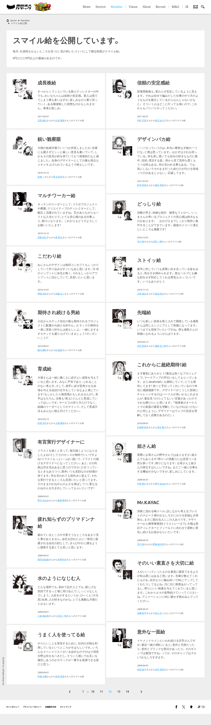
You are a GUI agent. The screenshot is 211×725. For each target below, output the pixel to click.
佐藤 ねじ (159, 291)
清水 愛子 (161, 372)
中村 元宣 (42, 117)
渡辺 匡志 (59, 291)
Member (25, 20)
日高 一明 (62, 653)
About (147, 6)
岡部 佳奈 (141, 291)
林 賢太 (158, 234)
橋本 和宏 (59, 182)
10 (92, 702)
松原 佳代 (141, 445)
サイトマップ (65, 718)
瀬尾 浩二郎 (61, 399)
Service (101, 6)
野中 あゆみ (43, 477)
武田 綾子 (141, 627)
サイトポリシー (12, 718)
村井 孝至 (42, 182)
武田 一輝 (57, 239)
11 (101, 702)
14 (127, 702)
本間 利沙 (62, 596)
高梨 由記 (141, 234)
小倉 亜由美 (43, 653)
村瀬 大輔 (141, 687)
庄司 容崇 (42, 399)
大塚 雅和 (159, 445)
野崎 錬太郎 (58, 537)
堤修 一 (140, 174)
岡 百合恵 (157, 174)
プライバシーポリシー (32, 718)
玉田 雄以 (42, 291)
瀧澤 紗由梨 (43, 596)
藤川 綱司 (42, 347)
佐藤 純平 (141, 570)
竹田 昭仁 (141, 502)
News (87, 6)
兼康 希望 (62, 477)
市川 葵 (41, 239)
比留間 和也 (142, 372)
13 (118, 702)
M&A (175, 6)
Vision (133, 6)
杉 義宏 (58, 347)
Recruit (161, 6)
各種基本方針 (50, 718)
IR (186, 6)
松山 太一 (159, 570)
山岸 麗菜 (159, 117)
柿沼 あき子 (61, 117)
